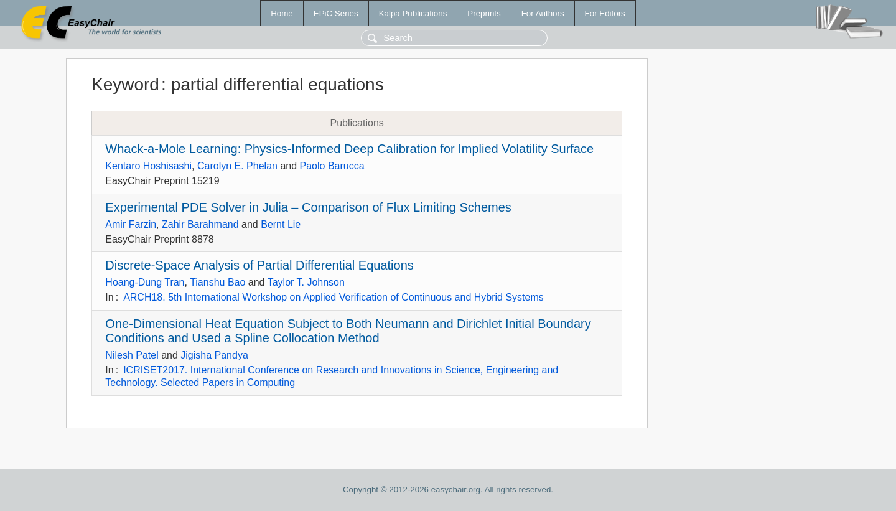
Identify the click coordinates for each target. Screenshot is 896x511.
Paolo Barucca (332, 166)
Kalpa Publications (413, 13)
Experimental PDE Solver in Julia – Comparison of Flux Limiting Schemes (308, 207)
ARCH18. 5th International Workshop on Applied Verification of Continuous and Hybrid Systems (333, 297)
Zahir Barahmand (200, 224)
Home (282, 13)
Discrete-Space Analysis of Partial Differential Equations (259, 265)
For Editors (605, 13)
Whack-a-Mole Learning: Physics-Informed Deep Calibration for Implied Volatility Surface (349, 149)
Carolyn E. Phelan (237, 166)
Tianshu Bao (217, 282)
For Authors (542, 13)
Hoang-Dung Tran (144, 282)
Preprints (483, 13)
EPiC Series (336, 13)
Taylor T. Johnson (306, 282)
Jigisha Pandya (214, 355)
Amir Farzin (130, 224)
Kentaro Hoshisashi (148, 166)
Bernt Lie (281, 224)
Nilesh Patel (131, 355)
